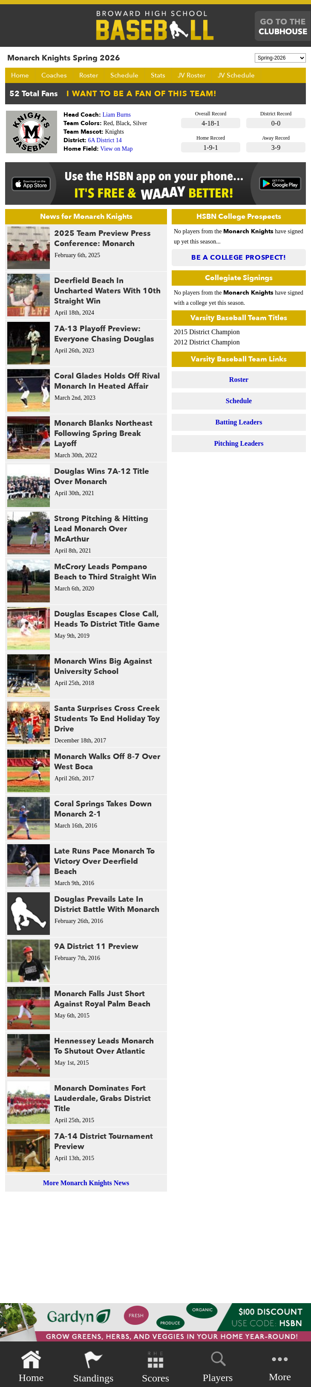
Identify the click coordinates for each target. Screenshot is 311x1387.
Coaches (54, 75)
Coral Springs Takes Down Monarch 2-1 (103, 809)
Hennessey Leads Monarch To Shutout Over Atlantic (104, 1046)
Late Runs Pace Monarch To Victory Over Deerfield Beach (104, 861)
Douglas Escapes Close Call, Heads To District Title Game (107, 619)
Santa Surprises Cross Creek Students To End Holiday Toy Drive (107, 718)
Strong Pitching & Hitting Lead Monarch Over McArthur (101, 528)
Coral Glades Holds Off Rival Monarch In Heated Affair (107, 381)
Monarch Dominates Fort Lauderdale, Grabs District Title (102, 1098)
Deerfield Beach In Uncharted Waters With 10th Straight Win (107, 291)
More (280, 1366)
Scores (155, 1367)
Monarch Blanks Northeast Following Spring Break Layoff (103, 433)
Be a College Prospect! (238, 257)
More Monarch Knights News (86, 1182)
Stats (158, 75)
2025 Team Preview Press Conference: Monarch (102, 238)
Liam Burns (117, 115)
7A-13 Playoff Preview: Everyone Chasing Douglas (104, 334)
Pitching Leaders (239, 443)
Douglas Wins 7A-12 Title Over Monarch (101, 476)
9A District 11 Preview (96, 946)
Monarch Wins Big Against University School (103, 666)
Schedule (124, 75)
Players (218, 1365)
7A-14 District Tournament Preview (103, 1141)
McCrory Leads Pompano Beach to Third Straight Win (105, 572)
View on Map (116, 149)
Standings (93, 1367)
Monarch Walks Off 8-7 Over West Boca (107, 761)
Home (20, 75)
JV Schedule (236, 75)
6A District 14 (105, 140)
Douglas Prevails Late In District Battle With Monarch (106, 904)
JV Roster (191, 75)
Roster (88, 75)
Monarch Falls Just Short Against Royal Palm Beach (102, 999)
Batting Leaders (239, 422)
